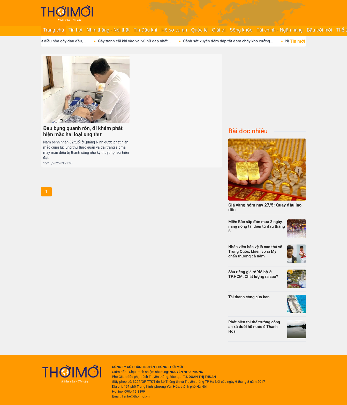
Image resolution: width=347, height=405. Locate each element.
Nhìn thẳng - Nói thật (108, 30)
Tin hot (75, 30)
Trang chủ (53, 30)
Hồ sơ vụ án (174, 30)
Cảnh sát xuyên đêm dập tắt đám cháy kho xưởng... (233, 41)
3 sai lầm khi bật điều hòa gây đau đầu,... (54, 41)
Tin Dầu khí (145, 30)
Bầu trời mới (319, 30)
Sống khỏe (241, 30)
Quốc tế (199, 30)
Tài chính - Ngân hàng (280, 30)
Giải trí (218, 30)
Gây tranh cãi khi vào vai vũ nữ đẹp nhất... (139, 41)
